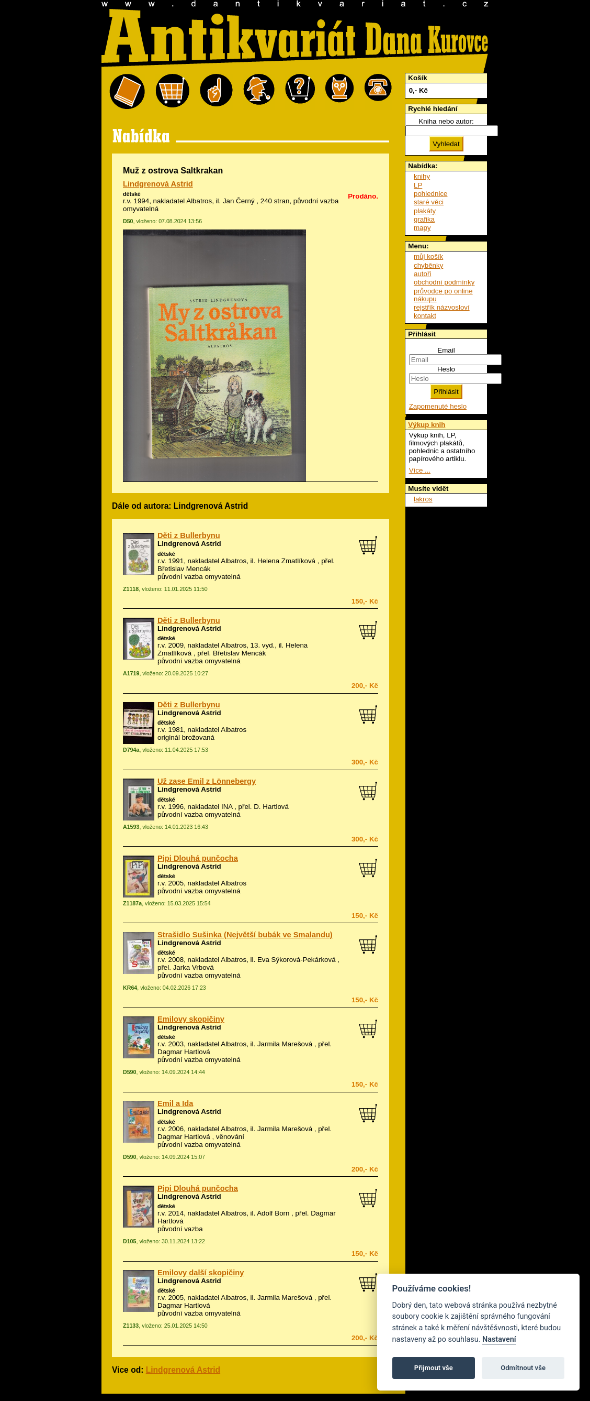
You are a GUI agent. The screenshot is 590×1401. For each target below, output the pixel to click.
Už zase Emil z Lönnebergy (206, 781)
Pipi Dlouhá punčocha (197, 858)
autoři (422, 274)
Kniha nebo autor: (445, 121)
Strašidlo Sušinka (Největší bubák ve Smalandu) (245, 935)
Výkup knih (426, 425)
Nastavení (499, 1339)
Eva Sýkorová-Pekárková (296, 960)
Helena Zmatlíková (286, 561)
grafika (424, 219)
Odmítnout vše (523, 1368)
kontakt (425, 316)
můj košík (428, 256)
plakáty (425, 211)
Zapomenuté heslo (438, 406)
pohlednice (430, 194)
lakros (423, 499)
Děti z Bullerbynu (188, 535)
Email (446, 350)
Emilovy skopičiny (190, 1019)
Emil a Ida (175, 1103)
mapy (422, 228)
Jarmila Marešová (284, 1044)
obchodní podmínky (444, 282)
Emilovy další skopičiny (200, 1272)
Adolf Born (273, 1213)
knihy (422, 176)
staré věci (429, 202)
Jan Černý (239, 201)
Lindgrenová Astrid (158, 184)
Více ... (419, 470)
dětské (132, 194)
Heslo (446, 369)
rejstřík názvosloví (442, 307)
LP (418, 185)
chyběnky (428, 265)
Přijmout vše (433, 1368)
